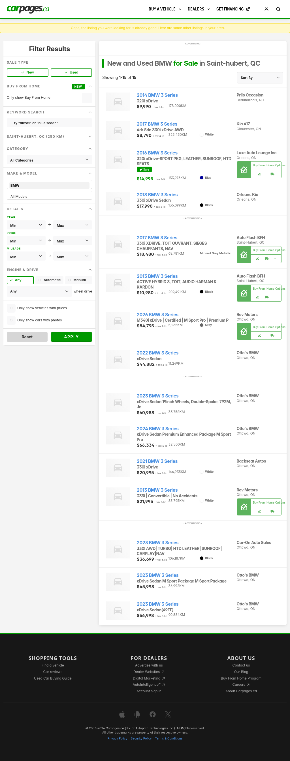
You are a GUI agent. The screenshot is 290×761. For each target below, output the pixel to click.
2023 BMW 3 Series (158, 396)
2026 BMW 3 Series (157, 314)
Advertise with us (149, 665)
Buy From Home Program (241, 678)
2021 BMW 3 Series (157, 461)
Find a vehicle (53, 665)
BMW (49, 185)
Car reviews (53, 672)
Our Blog (241, 672)
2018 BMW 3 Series (157, 194)
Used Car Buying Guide (53, 678)
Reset (27, 336)
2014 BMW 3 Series (157, 95)
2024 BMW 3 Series (158, 428)
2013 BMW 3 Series (157, 276)
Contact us (241, 665)
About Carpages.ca (241, 691)
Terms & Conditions (168, 738)
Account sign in (149, 691)
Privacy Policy (117, 738)
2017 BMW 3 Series (157, 124)
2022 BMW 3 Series (157, 353)
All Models (49, 196)
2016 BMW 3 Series (157, 153)
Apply (71, 336)
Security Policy (141, 738)
